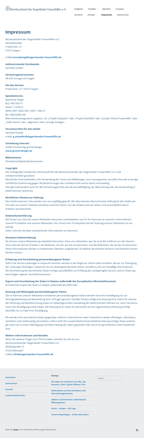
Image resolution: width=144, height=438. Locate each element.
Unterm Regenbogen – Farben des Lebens (70, 414)
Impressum (106, 14)
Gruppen (120, 9)
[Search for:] (109, 378)
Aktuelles (106, 9)
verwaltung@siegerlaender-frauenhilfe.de (37, 57)
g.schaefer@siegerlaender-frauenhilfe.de (37, 136)
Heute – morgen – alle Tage (63, 408)
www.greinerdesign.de (18, 150)
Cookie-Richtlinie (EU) (15, 395)
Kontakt (91, 14)
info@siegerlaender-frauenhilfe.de (33, 354)
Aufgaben (78, 9)
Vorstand (78, 14)
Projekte (92, 9)
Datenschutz (123, 14)
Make (16, 429)
